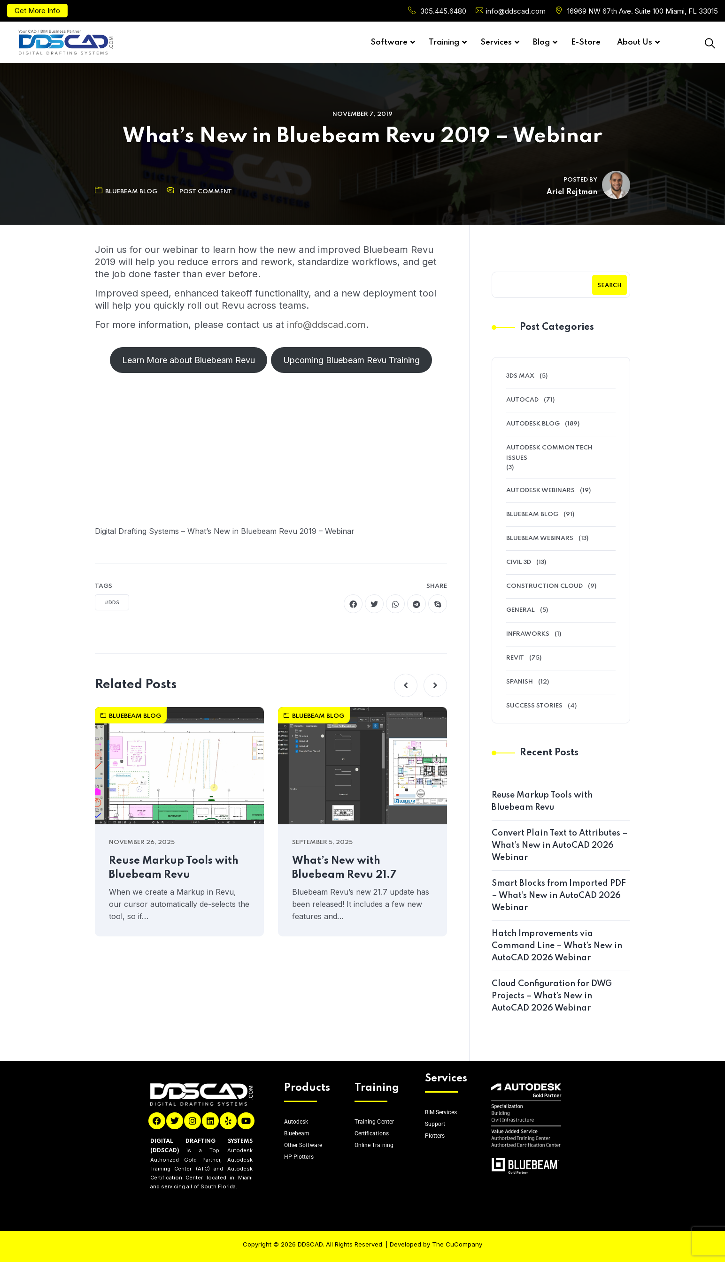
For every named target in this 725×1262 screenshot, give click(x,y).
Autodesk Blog (533, 424)
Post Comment (205, 192)
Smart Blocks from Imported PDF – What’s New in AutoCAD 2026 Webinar (559, 895)
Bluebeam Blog (126, 192)
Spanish (519, 682)
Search (609, 286)
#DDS (112, 603)
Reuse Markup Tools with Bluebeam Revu (174, 868)
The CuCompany (457, 1244)
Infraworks (527, 634)
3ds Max (520, 376)
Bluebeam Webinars (539, 538)
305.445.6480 (443, 11)
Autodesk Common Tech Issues (549, 453)
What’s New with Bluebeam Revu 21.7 (344, 868)
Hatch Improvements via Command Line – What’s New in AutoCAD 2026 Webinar (557, 945)
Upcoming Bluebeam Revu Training (351, 360)
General (520, 610)
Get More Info (37, 10)
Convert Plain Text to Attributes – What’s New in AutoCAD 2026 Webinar (560, 845)
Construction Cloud (544, 586)
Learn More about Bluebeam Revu (188, 360)
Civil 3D (518, 562)
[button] (405, 685)
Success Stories (534, 706)
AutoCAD (522, 400)
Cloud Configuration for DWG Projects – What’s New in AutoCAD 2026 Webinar (552, 996)
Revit (515, 658)
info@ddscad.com (516, 11)
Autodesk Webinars (540, 490)
